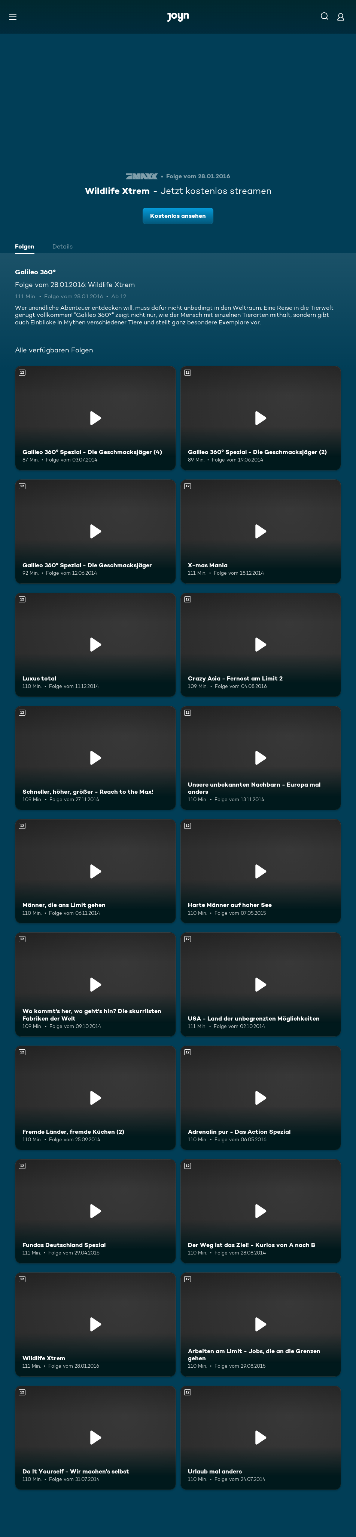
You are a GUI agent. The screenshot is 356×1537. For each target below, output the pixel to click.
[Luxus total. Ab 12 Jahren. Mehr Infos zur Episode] (95, 645)
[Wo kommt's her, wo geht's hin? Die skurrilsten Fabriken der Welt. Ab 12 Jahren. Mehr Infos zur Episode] (95, 984)
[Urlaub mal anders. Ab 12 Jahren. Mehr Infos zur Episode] (260, 1438)
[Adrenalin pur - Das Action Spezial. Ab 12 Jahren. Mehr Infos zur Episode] (260, 1098)
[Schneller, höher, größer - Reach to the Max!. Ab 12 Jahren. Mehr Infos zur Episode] (95, 758)
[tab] (26, 247)
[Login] (340, 16)
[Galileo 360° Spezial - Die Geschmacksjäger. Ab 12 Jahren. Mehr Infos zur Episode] (95, 531)
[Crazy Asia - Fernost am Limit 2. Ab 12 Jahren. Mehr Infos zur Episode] (260, 645)
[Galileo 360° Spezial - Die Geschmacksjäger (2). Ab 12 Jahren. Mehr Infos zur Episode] (260, 418)
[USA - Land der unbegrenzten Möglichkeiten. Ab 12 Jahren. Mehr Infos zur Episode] (260, 984)
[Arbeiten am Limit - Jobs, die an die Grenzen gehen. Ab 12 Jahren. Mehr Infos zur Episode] (260, 1324)
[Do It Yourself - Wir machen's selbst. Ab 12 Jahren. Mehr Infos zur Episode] (95, 1438)
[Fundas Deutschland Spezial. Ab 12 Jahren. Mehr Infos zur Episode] (95, 1211)
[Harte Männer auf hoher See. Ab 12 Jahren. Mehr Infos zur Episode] (260, 871)
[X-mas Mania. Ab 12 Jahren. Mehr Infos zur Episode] (260, 531)
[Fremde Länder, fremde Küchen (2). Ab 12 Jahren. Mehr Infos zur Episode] (95, 1098)
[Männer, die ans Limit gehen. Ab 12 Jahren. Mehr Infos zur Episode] (95, 871)
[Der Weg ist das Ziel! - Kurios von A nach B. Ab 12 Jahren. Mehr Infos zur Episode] (260, 1211)
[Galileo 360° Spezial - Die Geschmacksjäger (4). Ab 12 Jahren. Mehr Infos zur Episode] (95, 418)
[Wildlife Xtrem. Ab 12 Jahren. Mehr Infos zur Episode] (95, 1324)
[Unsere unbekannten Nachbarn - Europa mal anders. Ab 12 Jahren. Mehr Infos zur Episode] (260, 758)
